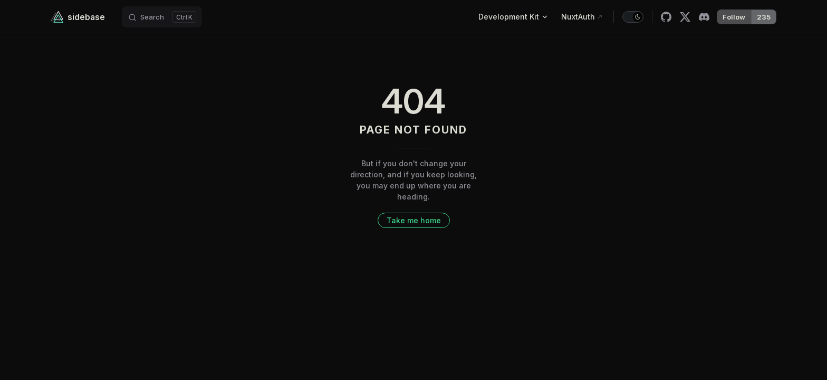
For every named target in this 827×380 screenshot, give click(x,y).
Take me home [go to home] (414, 220)
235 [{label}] (764, 17)
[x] (685, 16)
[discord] (704, 16)
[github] (666, 16)
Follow (734, 17)
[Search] (162, 16)
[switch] (632, 17)
